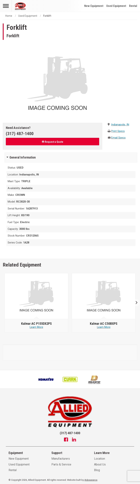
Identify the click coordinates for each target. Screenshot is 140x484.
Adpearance (90, 480)
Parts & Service (61, 464)
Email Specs (118, 137)
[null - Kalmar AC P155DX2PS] (36, 296)
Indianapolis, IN (120, 124)
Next (135, 303)
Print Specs (118, 131)
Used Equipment (116, 6)
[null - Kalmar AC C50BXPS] (103, 296)
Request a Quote (52, 141)
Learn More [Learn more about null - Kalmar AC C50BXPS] (103, 327)
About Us (100, 464)
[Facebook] (66, 440)
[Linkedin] (74, 440)
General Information (22, 157)
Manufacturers (60, 458)
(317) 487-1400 (20, 133)
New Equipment (93, 6)
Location (99, 458)
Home (8, 15)
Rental (133, 6)
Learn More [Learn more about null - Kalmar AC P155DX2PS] (36, 327)
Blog (97, 470)
